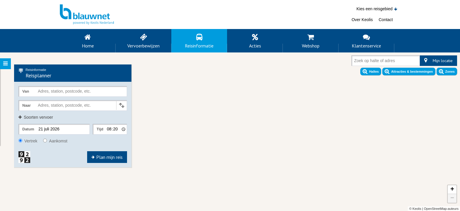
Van (25, 85)
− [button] (452, 198)
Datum (28, 123)
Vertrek (27, 134)
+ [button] (452, 189)
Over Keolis (362, 19)
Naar (26, 99)
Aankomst (55, 134)
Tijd (100, 123)
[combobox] (355, 62)
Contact (386, 19)
